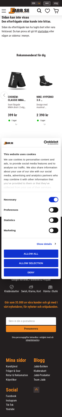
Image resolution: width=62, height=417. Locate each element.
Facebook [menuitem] (11, 396)
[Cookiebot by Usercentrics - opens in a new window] (44, 142)
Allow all (31, 253)
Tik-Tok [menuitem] (9, 404)
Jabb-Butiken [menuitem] (41, 366)
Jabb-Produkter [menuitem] (42, 375)
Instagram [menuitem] (11, 400)
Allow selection (31, 263)
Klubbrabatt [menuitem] (40, 370)
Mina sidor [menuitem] (16, 360)
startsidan (43, 31)
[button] (6, 11)
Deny (31, 272)
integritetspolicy (32, 340)
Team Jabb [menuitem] (39, 379)
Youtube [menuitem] (10, 409)
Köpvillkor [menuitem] (11, 379)
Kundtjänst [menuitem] (12, 366)
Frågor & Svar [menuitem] (13, 370)
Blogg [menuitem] (39, 360)
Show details (44, 243)
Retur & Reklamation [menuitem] (17, 375)
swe (47, 3)
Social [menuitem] (12, 390)
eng (56, 3)
